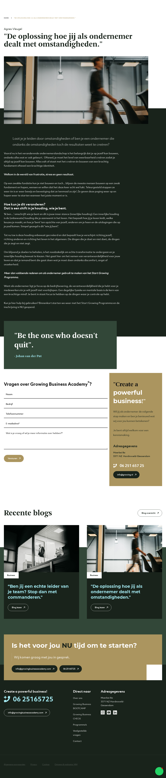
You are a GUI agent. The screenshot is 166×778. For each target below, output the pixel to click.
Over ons (77, 698)
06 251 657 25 (132, 465)
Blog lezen (17, 607)
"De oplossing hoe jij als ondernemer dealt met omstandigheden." (44, 18)
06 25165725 (69, 668)
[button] (159, 771)
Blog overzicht (148, 513)
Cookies (45, 764)
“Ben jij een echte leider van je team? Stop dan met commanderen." (38, 592)
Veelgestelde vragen (80, 732)
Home (6, 18)
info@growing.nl (125, 474)
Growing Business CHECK (82, 716)
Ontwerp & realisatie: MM (66, 764)
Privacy (33, 764)
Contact (77, 741)
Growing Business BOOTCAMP (82, 706)
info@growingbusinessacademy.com (33, 668)
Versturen (12, 458)
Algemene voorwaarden (14, 764)
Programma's (80, 724)
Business (11, 575)
